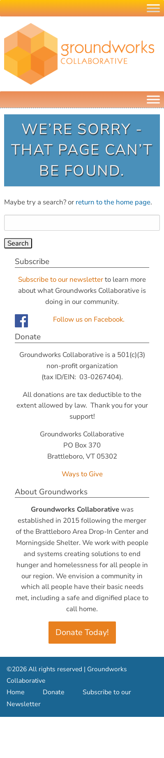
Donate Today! (82, 632)
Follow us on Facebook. (89, 319)
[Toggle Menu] (153, 8)
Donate (54, 692)
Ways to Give (82, 474)
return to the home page (113, 202)
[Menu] (153, 99)
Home (16, 692)
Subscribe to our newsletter (60, 279)
